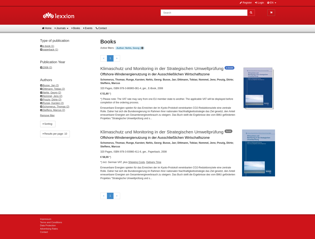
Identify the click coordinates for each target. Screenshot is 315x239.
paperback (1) (49, 49)
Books (76, 28)
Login (259, 2)
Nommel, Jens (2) (51, 96)
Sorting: (48, 123)
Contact (101, 28)
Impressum (45, 219)
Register (246, 2)
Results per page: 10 (55, 133)
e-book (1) (47, 46)
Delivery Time (153, 162)
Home (47, 28)
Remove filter (47, 115)
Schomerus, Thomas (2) (54, 106)
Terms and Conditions (51, 222)
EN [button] (271, 2)
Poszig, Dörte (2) (50, 99)
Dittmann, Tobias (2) (52, 88)
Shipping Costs (136, 162)
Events (88, 28)
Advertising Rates (49, 228)
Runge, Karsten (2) (52, 103)
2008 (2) (46, 67)
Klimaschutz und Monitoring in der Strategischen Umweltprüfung (162, 68)
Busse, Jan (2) (49, 85)
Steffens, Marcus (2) (52, 110)
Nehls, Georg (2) (50, 92)
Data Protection (48, 225)
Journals (61, 28)
